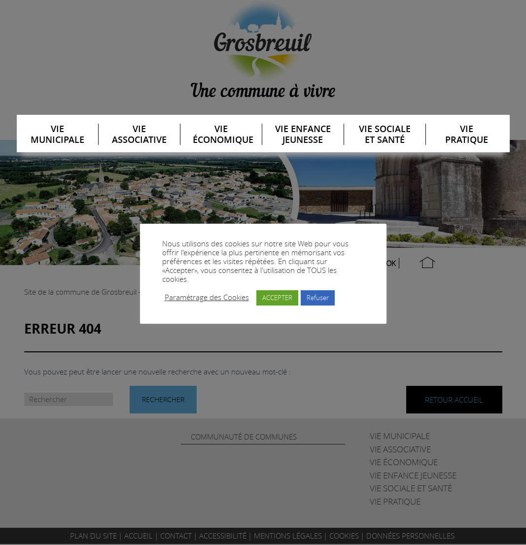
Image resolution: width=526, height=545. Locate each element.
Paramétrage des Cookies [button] (207, 297)
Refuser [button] (318, 297)
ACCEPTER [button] (277, 297)
